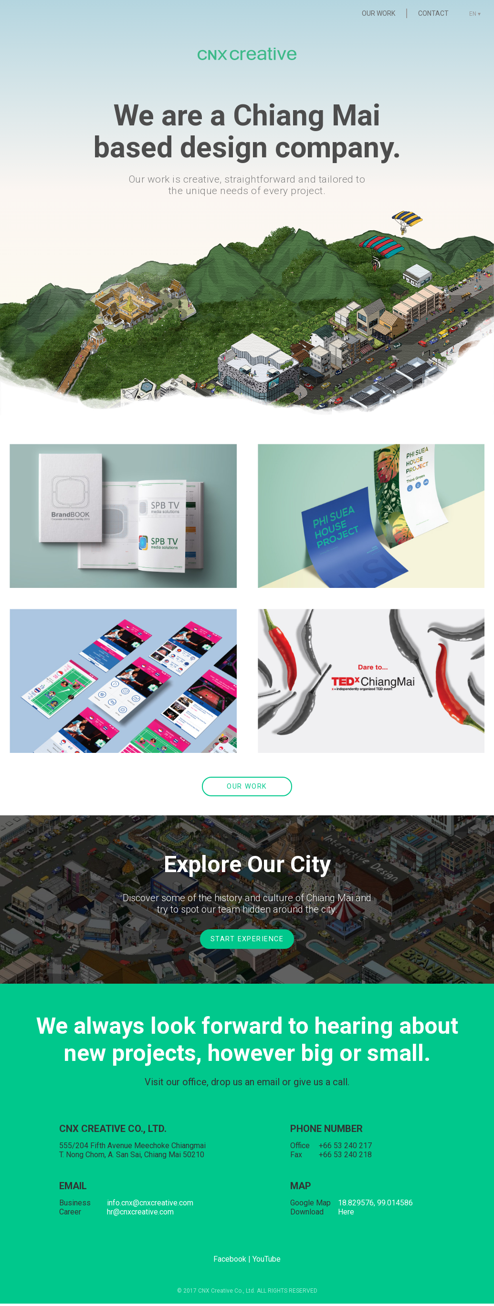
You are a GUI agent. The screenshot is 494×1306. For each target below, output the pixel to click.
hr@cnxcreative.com (140, 1214)
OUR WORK (372, 13)
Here (346, 1214)
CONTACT (427, 13)
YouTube (266, 1261)
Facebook (229, 1261)
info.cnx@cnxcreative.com (150, 1205)
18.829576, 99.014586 (375, 1205)
